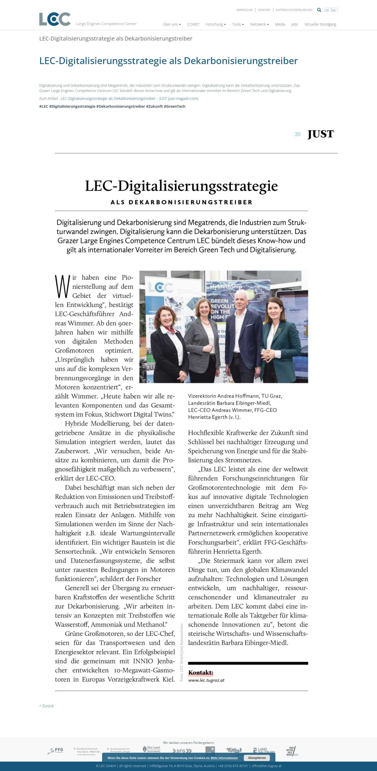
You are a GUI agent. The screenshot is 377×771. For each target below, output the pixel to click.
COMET (193, 24)
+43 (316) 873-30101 (233, 766)
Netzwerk (259, 24)
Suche (319, 10)
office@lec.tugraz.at (266, 766)
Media (280, 24)
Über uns (172, 24)
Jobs (294, 24)
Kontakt (264, 10)
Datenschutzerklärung (294, 10)
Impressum (244, 10)
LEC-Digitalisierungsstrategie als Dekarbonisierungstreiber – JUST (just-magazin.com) (129, 98)
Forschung (216, 24)
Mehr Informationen (224, 757)
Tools (238, 24)
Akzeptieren (257, 758)
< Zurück (46, 705)
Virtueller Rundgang (320, 24)
